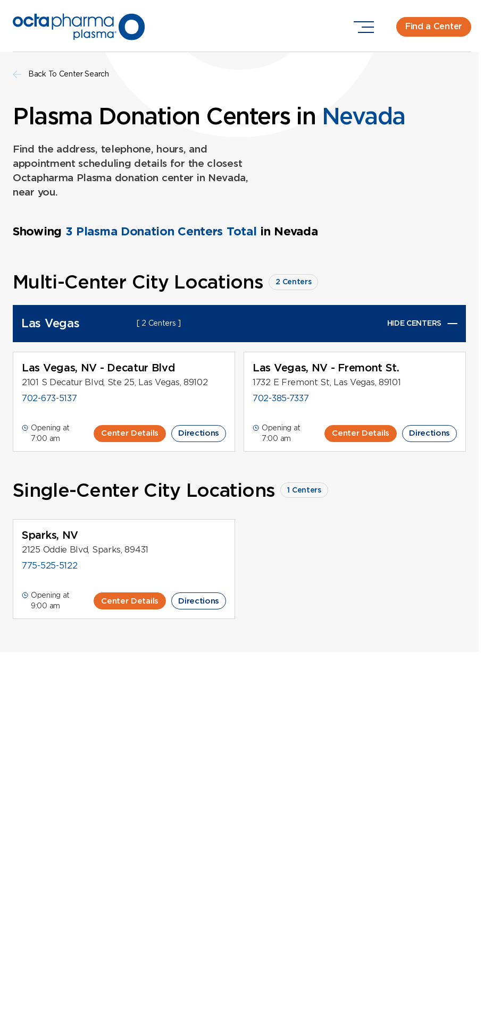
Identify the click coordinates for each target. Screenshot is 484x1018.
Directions (198, 433)
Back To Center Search (61, 74)
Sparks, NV (50, 535)
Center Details (129, 433)
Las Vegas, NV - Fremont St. (326, 367)
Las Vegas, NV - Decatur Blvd (99, 367)
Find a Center (433, 26)
